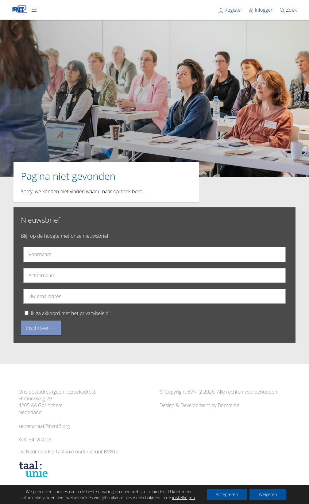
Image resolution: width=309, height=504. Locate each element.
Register (231, 9)
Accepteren (227, 494)
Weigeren (268, 494)
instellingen (183, 497)
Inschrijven (41, 328)
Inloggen (262, 9)
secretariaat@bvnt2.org (44, 426)
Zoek (288, 9)
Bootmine (228, 405)
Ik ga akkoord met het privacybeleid (70, 313)
